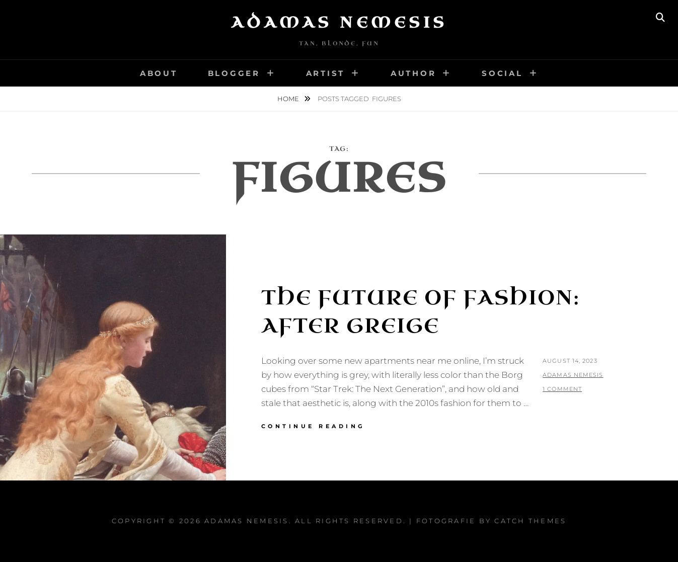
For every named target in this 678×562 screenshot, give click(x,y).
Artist (325, 73)
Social (502, 73)
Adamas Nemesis (339, 23)
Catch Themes (530, 521)
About (159, 73)
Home (288, 99)
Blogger (234, 73)
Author (413, 73)
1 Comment (562, 388)
